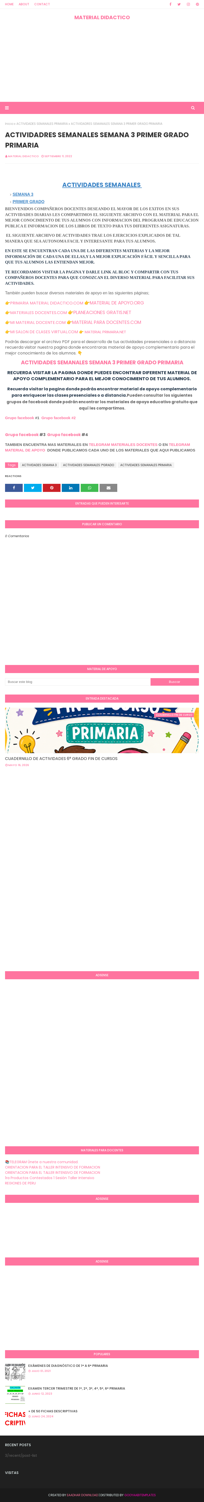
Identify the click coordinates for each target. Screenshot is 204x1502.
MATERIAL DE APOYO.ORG (117, 303)
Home (9, 4)
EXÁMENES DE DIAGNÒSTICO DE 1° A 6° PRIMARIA (68, 1365)
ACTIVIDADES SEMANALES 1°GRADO (88, 465)
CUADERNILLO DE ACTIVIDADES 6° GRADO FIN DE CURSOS (61, 758)
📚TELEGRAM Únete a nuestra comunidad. (41, 1161)
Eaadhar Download (82, 1495)
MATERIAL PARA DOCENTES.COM (106, 322)
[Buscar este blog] (78, 682)
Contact (42, 4)
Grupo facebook (19, 418)
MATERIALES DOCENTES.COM (38, 313)
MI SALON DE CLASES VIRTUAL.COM (44, 332)
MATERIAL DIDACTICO (102, 17)
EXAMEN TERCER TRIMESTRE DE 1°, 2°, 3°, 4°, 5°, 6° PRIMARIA (76, 1388)
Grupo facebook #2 (58, 418)
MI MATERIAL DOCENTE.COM (38, 322)
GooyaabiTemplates (140, 1495)
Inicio (9, 124)
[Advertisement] (102, 61)
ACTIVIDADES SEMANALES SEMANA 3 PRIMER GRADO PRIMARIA (102, 362)
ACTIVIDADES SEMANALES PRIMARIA (42, 124)
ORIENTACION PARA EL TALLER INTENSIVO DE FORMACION (52, 1167)
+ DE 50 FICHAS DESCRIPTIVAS (52, 1411)
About (24, 4)
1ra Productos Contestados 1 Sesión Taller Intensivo (49, 1177)
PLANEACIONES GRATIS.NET (102, 312)
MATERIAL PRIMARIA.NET (105, 332)
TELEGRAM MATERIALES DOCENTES (123, 444)
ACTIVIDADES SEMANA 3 (39, 465)
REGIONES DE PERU (20, 1183)
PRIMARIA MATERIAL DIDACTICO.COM (46, 303)
